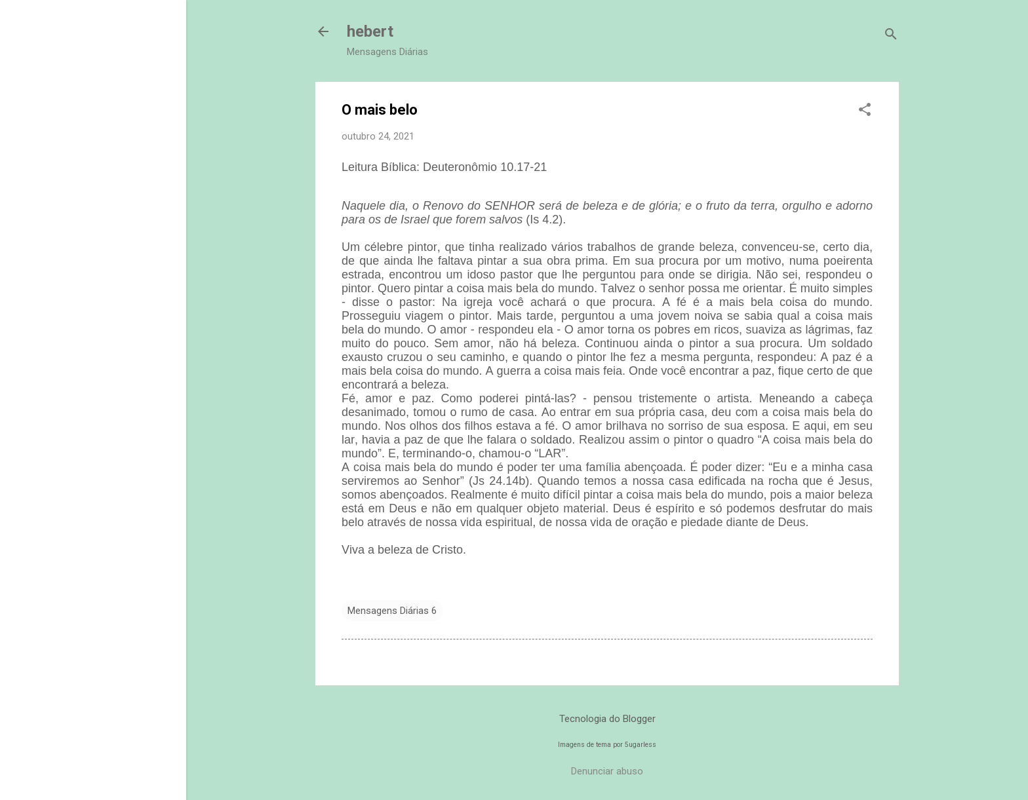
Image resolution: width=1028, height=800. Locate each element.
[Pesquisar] (891, 36)
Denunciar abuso (607, 771)
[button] (865, 111)
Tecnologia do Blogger (607, 719)
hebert (370, 31)
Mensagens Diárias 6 (392, 611)
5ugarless (640, 744)
